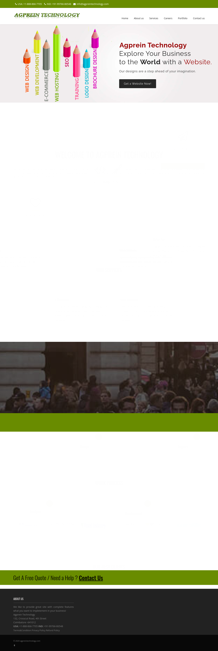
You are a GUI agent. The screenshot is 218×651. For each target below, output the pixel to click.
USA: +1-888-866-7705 (28, 4)
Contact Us (91, 577)
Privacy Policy (38, 630)
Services (153, 18)
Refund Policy (53, 630)
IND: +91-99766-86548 (57, 4)
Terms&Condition (22, 630)
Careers (168, 18)
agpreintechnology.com (30, 641)
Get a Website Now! (137, 83)
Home (125, 18)
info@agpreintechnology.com (90, 4)
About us (139, 18)
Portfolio (182, 18)
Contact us (199, 18)
